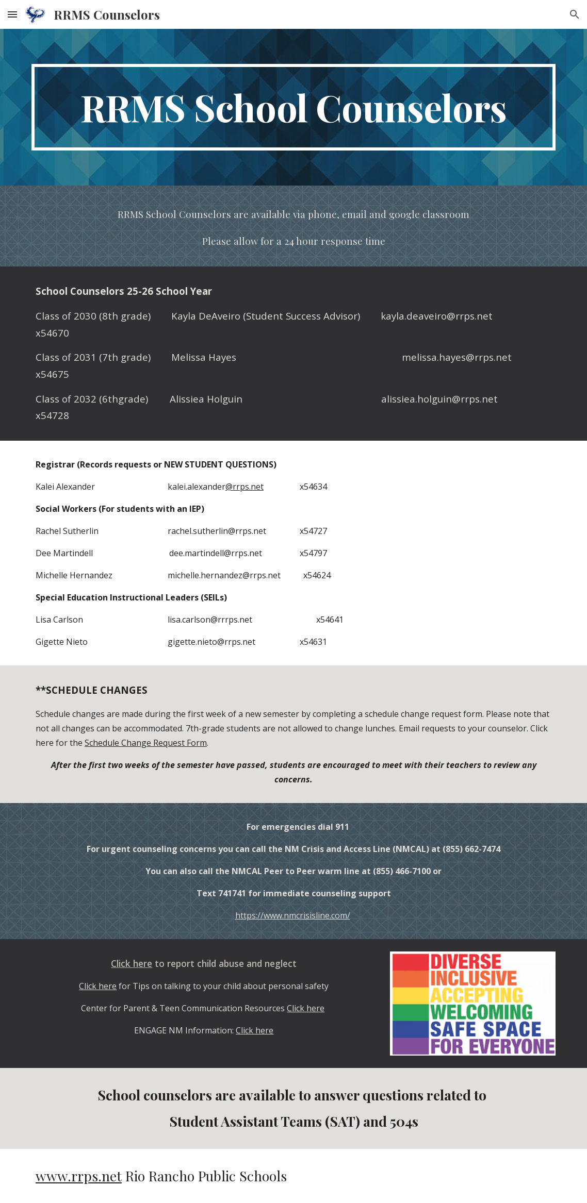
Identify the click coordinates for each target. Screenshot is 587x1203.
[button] (12, 14)
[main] (293, 107)
